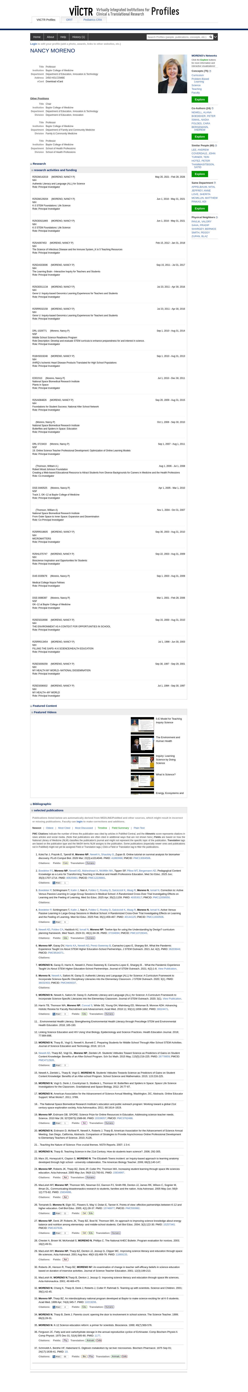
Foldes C (94, 890)
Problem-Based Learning (200, 80)
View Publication (167, 968)
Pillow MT (132, 870)
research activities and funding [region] (54, 170)
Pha (91, 1356)
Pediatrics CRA (93, 19)
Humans (90, 863)
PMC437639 (55, 1228)
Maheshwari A (90, 870)
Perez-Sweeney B (101, 945)
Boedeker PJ (46, 870)
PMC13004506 (141, 858)
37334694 (114, 933)
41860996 (117, 858)
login (80, 821)
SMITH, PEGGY (201, 232)
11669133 (121, 1254)
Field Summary (120, 827)
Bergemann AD (147, 870)
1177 (97, 1335)
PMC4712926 (46, 1060)
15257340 (169, 1224)
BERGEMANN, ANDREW (200, 128)
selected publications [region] (47, 810)
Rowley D (105, 890)
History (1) (78, 37)
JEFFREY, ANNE (201, 190)
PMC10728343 (138, 933)
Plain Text (139, 827)
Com (65, 863)
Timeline (102, 827)
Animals (90, 1340)
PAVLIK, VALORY (201, 221)
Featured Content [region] (44, 705)
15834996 (65, 1192)
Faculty (196, 92)
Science (196, 85)
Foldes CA (57, 929)
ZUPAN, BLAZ (200, 236)
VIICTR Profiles (46, 19)
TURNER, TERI (200, 157)
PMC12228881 (96, 877)
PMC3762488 (125, 1118)
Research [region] (38, 163)
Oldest (49, 827)
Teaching (197, 88)
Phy (65, 1340)
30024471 (162, 1009)
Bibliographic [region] (41, 804)
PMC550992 (133, 1208)
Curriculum (198, 75)
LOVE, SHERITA (201, 194)
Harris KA (70, 945)
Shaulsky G (107, 854)
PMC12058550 (161, 897)
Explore (200, 99)
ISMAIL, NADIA (200, 119)
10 (66, 1351)
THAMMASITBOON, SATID (203, 166)
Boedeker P (45, 890)
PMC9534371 (56, 952)
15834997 (118, 1172)
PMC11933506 (155, 916)
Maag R (131, 890)
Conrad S (87, 1005)
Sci (83, 1123)
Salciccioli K (119, 890)
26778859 (164, 1056)
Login (33, 43)
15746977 (109, 1208)
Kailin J (75, 890)
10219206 (90, 1302)
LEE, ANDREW (200, 149)
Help (63, 37)
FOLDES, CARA (201, 123)
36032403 (44, 982)
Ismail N (154, 890)
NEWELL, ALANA (202, 112)
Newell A (95, 854)
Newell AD (75, 870)
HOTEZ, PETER (201, 160)
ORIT (69, 19)
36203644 (174, 949)
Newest (36, 827)
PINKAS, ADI (199, 201)
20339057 (100, 1118)
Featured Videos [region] (44, 712)
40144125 (130, 916)
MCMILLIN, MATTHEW (205, 197)
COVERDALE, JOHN (203, 153)
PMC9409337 (68, 982)
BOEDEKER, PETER (203, 116)
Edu (65, 938)
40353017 (136, 897)
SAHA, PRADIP (200, 225)
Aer (65, 1177)
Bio (84, 1356)
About (50, 37)
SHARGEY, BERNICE (204, 228)
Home (36, 37)
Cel (84, 1213)
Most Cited (64, 827)
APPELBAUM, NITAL (203, 186)
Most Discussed (84, 827)
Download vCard (54, 81)
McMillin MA (106, 870)
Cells (98, 1340)
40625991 (72, 877)
